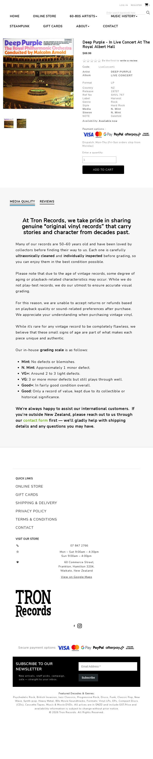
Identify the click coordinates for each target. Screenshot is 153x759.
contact (25, 551)
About (82, 50)
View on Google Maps (76, 600)
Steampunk (20, 50)
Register (136, 5)
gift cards (27, 518)
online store (29, 510)
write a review (128, 84)
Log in (124, 5)
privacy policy (31, 534)
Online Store (44, 40)
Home (14, 40)
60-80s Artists (83, 40)
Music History (124, 40)
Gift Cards (53, 50)
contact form (35, 443)
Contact (110, 50)
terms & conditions (36, 543)
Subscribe (88, 701)
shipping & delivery (36, 526)
